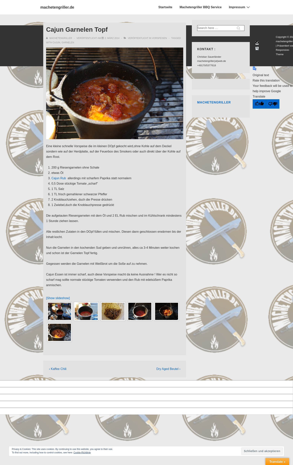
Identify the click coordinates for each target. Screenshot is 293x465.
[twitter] (257, 48)
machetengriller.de (57, 7)
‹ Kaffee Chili (57, 369)
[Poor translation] (272, 104)
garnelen (68, 42)
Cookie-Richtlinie (82, 452)
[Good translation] (259, 104)
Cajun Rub (58, 178)
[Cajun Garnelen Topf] (112, 38)
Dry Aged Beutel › (168, 369)
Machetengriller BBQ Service (201, 7)
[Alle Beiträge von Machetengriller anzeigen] (59, 38)
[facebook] (257, 43)
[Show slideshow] (58, 298)
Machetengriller (214, 102)
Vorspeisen (159, 38)
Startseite (165, 7)
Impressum (240, 7)
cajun (56, 42)
